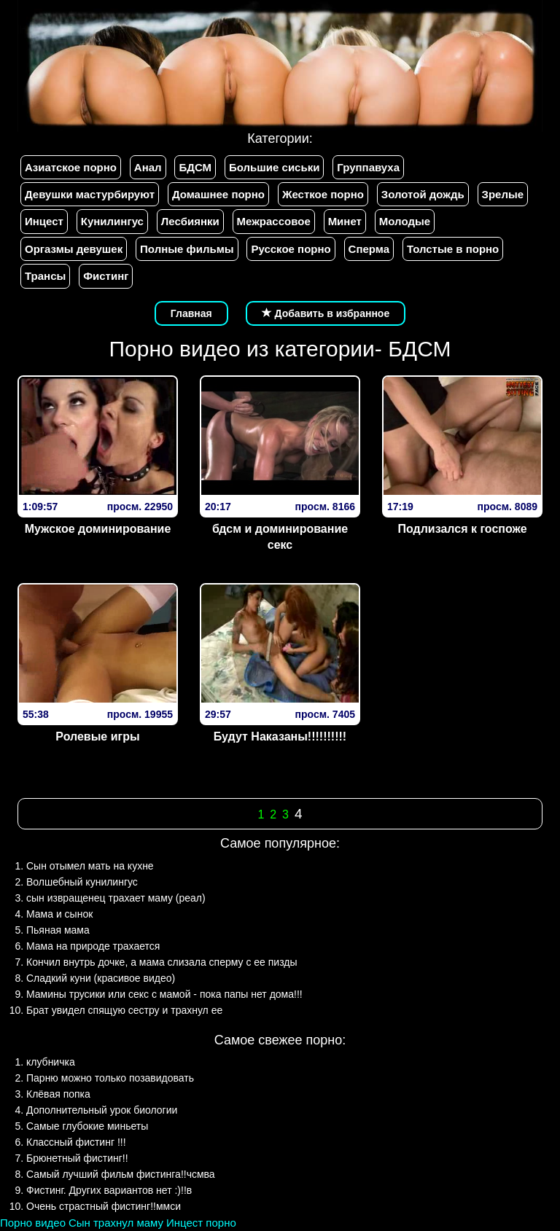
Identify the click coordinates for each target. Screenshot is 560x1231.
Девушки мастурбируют (90, 194)
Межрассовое (274, 221)
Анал (148, 167)
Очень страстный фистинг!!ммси (103, 1206)
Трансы (45, 276)
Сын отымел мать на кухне (90, 866)
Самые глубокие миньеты (87, 1126)
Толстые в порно (453, 249)
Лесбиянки (190, 221)
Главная (191, 313)
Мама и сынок (59, 914)
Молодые (404, 221)
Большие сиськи (274, 167)
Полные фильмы (186, 249)
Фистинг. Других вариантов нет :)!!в (109, 1190)
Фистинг (105, 276)
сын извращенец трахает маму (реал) (116, 898)
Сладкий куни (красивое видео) (100, 978)
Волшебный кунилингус (82, 882)
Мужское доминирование (98, 529)
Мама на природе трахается (93, 946)
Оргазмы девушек (73, 249)
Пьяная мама (58, 930)
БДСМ (195, 167)
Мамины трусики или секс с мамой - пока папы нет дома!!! (164, 994)
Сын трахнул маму (116, 1222)
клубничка (50, 1062)
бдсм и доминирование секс (280, 537)
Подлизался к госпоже (461, 529)
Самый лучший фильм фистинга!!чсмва (120, 1174)
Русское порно (290, 249)
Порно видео (33, 1222)
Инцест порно (201, 1222)
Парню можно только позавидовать (110, 1078)
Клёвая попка (58, 1094)
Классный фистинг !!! (76, 1142)
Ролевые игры (97, 736)
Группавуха (368, 167)
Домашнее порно (218, 194)
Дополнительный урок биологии (101, 1110)
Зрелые (503, 194)
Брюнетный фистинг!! (77, 1158)
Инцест (44, 221)
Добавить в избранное (326, 313)
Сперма (369, 249)
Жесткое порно (323, 194)
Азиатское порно (71, 167)
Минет (345, 221)
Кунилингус (112, 221)
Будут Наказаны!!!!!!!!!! (280, 736)
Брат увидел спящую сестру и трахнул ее (124, 1010)
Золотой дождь (422, 194)
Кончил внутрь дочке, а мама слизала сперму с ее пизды (162, 962)
